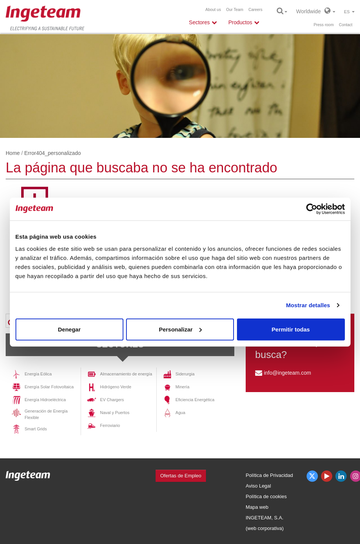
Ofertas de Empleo (180, 475)
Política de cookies (266, 496)
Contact (345, 25)
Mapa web (257, 507)
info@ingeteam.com (287, 373)
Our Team (234, 10)
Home (13, 153)
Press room (323, 25)
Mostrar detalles (308, 305)
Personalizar (180, 329)
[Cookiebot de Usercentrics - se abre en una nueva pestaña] (312, 209)
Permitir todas (291, 329)
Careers (255, 10)
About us (213, 10)
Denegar (69, 329)
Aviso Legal (258, 486)
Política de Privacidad (269, 475)
